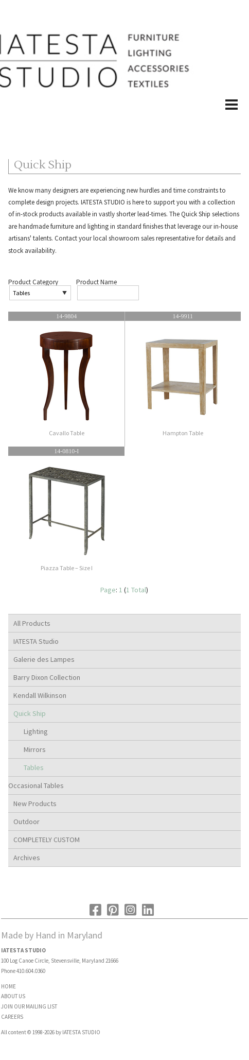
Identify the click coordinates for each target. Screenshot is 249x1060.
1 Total (136, 589)
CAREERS (12, 1016)
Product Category (33, 282)
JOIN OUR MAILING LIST (29, 1006)
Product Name (96, 282)
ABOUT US (13, 996)
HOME (8, 986)
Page (108, 589)
